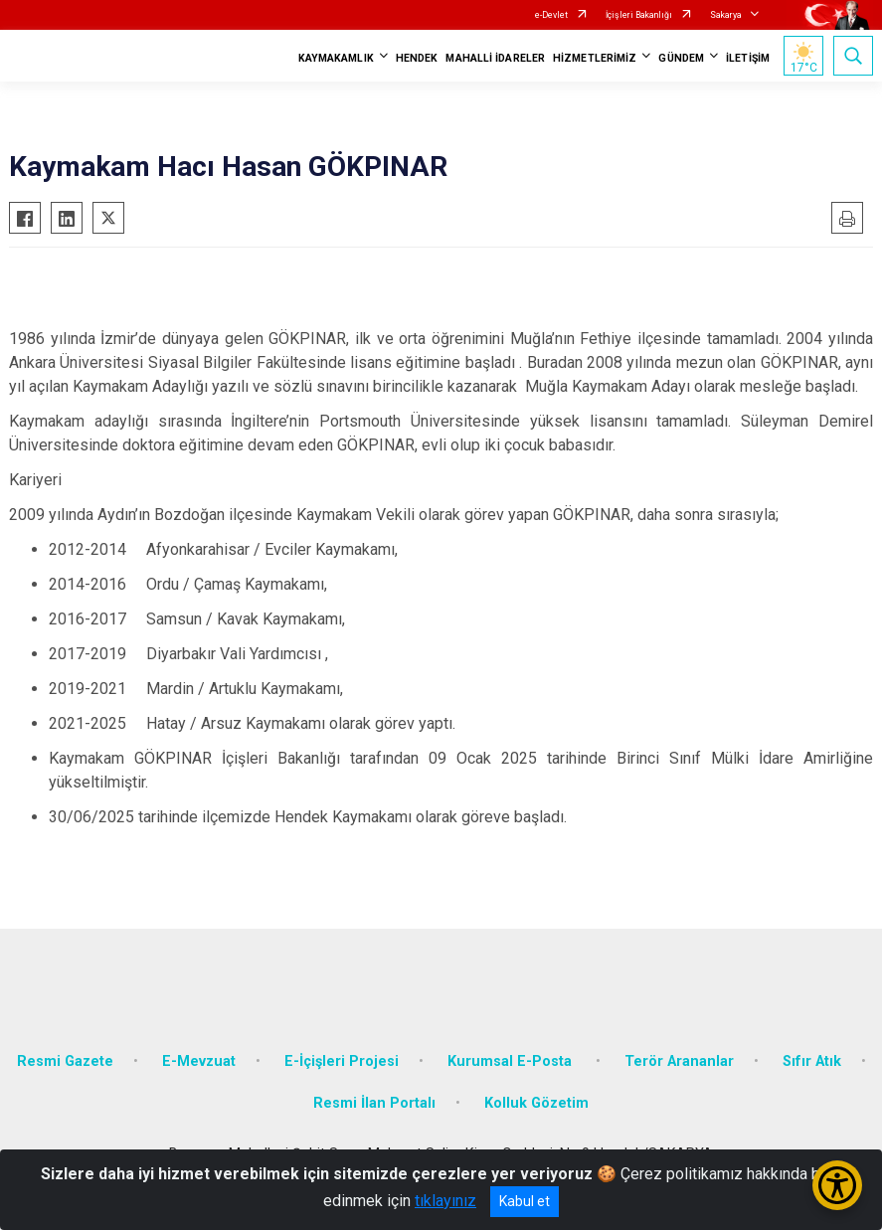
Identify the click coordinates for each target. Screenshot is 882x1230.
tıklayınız (445, 1200)
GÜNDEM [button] (681, 58)
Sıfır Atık (812, 1061)
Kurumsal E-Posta (511, 1061)
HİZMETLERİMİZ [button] (594, 58)
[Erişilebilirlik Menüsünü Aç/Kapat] (837, 1185)
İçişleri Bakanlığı (639, 15)
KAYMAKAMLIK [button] (336, 58)
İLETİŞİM (748, 58)
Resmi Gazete (65, 1061)
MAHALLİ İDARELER (495, 58)
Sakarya (726, 15)
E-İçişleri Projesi (341, 1061)
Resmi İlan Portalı (374, 1103)
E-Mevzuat (199, 1061)
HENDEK (417, 58)
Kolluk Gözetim (536, 1103)
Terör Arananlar (679, 1061)
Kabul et (524, 1201)
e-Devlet (551, 15)
